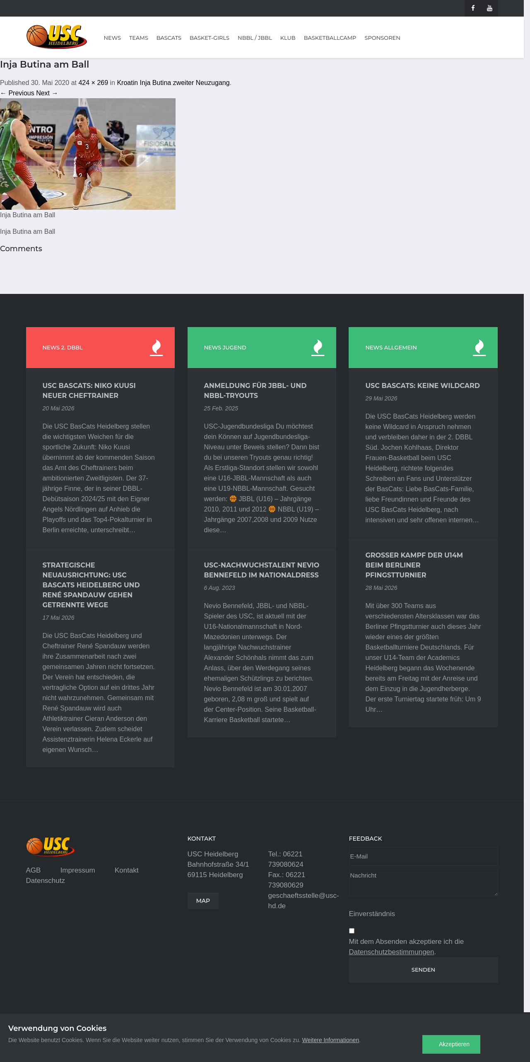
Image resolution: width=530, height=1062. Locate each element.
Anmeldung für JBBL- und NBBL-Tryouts (255, 391)
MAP (203, 900)
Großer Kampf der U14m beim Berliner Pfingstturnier (414, 565)
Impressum (77, 870)
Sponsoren (382, 37)
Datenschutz (45, 881)
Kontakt (127, 870)
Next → (47, 93)
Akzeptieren (454, 1044)
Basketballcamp (330, 37)
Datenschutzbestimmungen (391, 952)
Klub (288, 37)
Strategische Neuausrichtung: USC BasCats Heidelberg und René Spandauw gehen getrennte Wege (91, 585)
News (112, 37)
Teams (138, 37)
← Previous (17, 93)
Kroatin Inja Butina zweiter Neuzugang (173, 82)
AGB (33, 870)
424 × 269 (93, 82)
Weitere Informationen (330, 1040)
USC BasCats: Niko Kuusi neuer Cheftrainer (89, 391)
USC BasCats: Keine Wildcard (422, 386)
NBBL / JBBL (255, 37)
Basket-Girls (209, 37)
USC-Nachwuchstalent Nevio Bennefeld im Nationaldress (262, 570)
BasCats (169, 37)
